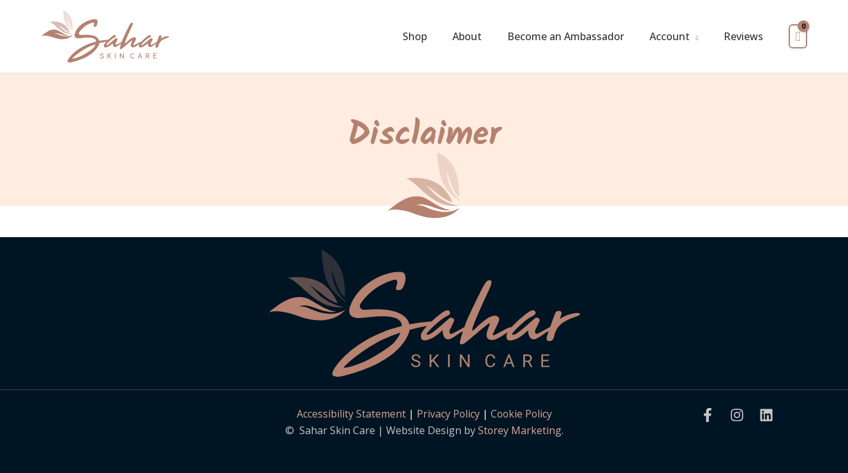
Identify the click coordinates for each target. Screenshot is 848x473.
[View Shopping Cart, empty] (798, 36)
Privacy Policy (447, 414)
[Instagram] (737, 415)
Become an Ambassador (565, 36)
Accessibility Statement (350, 414)
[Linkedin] (766, 415)
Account (670, 36)
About (467, 36)
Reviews (743, 36)
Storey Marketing (519, 430)
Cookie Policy (521, 414)
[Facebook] (708, 415)
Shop (415, 36)
